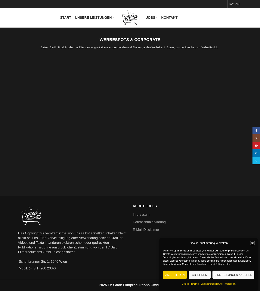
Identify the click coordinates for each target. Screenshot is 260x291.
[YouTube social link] (256, 145)
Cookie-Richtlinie (190, 284)
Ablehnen (199, 274)
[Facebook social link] (256, 130)
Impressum (230, 284)
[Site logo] (130, 17)
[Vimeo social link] (256, 160)
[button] (252, 243)
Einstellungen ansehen (233, 274)
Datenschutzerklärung (212, 284)
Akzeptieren (175, 274)
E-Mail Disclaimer (146, 230)
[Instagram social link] (256, 138)
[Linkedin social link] (256, 153)
